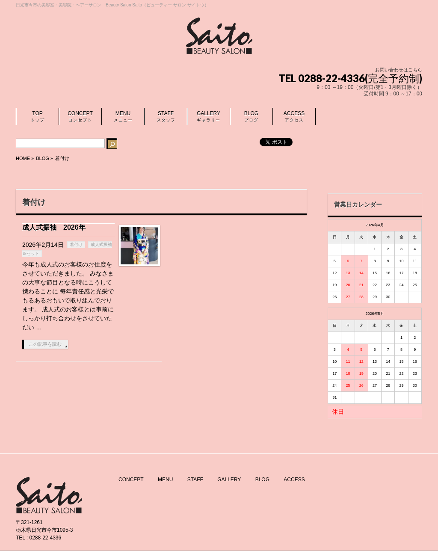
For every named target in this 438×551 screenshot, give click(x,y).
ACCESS (294, 480)
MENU (165, 480)
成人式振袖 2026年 (54, 227)
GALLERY (229, 480)
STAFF (195, 480)
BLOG (262, 480)
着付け (76, 244)
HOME (23, 158)
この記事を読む (45, 344)
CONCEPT (131, 480)
